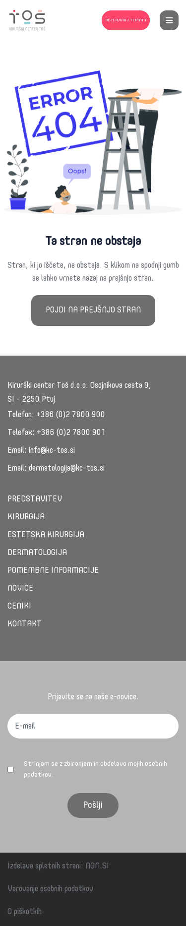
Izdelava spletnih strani (44, 866)
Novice (20, 589)
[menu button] (169, 20)
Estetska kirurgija (45, 535)
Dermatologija (37, 553)
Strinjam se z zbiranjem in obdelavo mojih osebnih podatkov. (95, 769)
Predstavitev (34, 499)
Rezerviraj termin (125, 20)
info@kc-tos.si (52, 451)
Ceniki (19, 607)
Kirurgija (26, 517)
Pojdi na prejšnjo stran (93, 310)
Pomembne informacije (53, 571)
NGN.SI (97, 866)
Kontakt (24, 624)
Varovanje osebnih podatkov (50, 889)
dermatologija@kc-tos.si (67, 469)
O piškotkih (24, 912)
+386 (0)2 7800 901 (71, 433)
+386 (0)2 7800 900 (70, 415)
